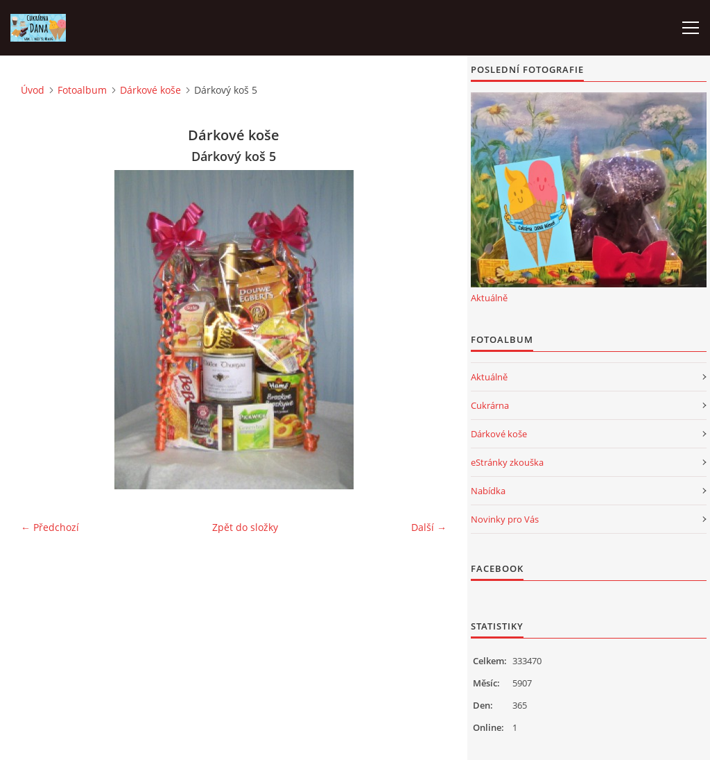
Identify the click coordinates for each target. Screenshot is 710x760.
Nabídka (488, 490)
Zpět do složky (245, 527)
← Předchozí (50, 527)
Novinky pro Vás (505, 519)
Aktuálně (489, 298)
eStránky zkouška (507, 462)
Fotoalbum (82, 89)
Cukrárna (490, 405)
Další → (429, 527)
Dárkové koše (150, 89)
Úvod (32, 89)
